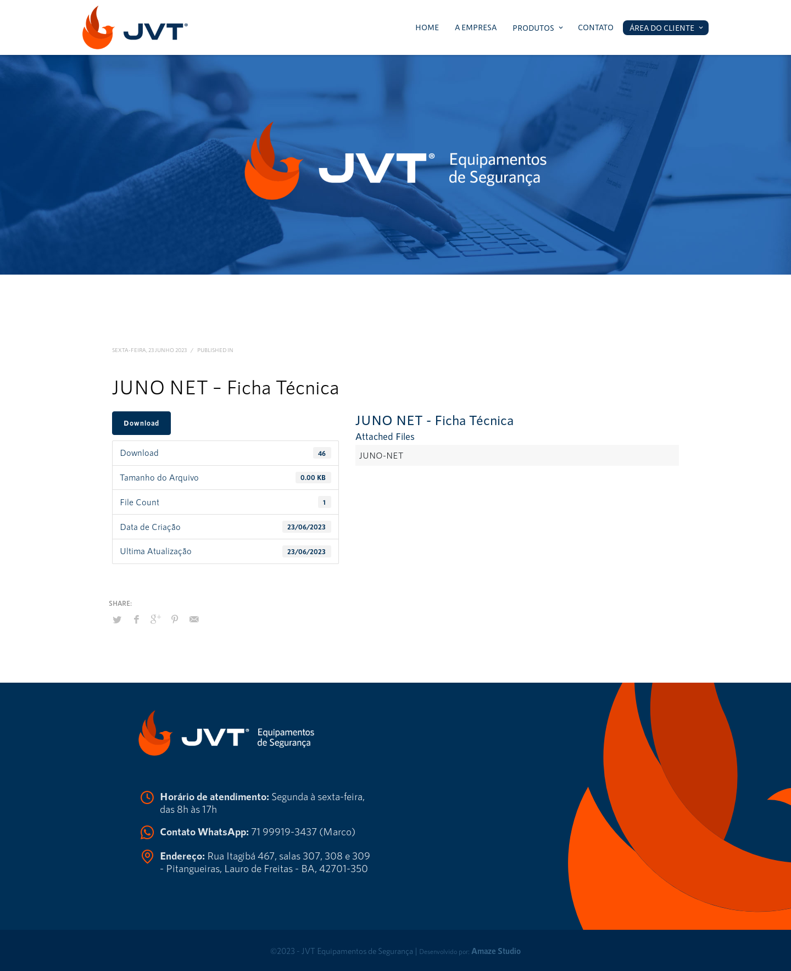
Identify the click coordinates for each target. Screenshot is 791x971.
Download (141, 422)
